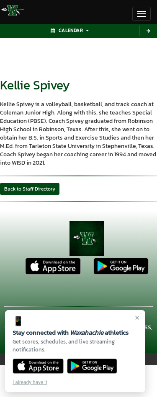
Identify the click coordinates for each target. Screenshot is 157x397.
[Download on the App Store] (38, 366)
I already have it (30, 382)
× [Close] (137, 318)
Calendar (69, 30)
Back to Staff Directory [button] (29, 189)
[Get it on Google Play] (92, 366)
